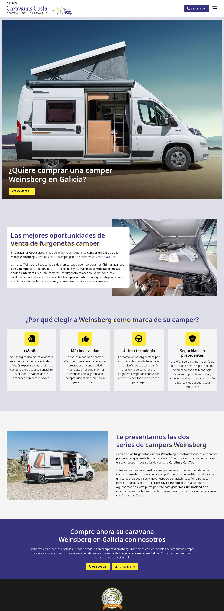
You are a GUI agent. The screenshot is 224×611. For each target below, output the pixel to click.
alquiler (110, 257)
